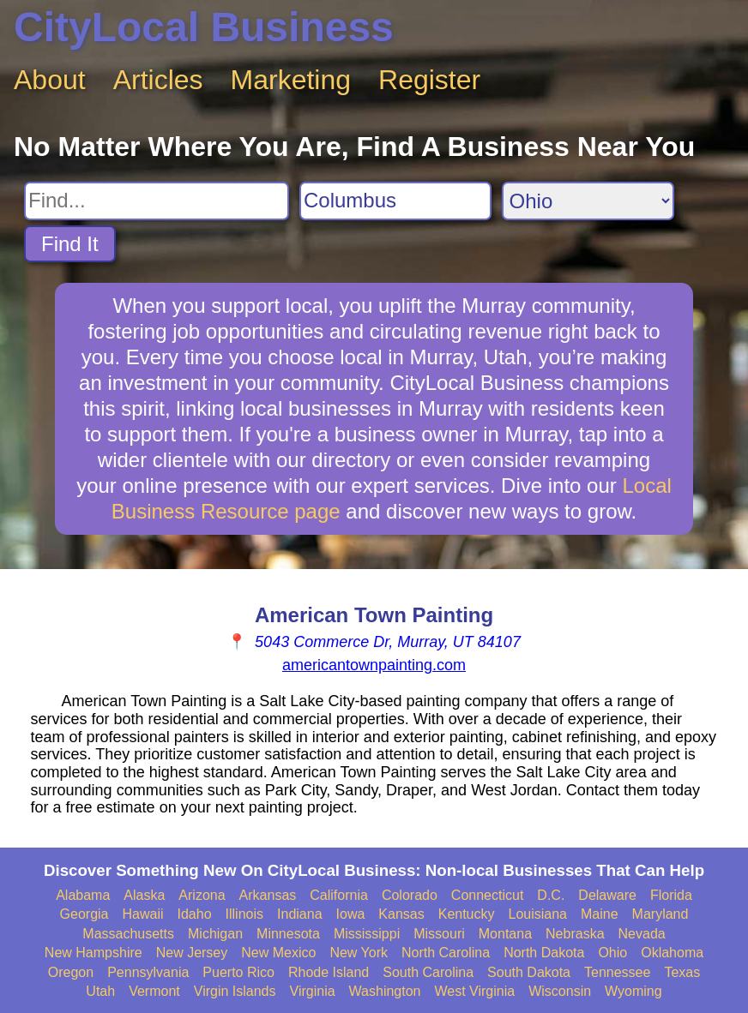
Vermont (154, 991)
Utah (100, 991)
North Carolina (445, 952)
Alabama (83, 895)
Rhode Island (328, 972)
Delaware (607, 895)
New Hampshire (93, 952)
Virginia (312, 991)
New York (358, 952)
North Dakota (544, 952)
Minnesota (288, 933)
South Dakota (528, 972)
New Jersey (192, 952)
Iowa (350, 914)
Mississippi (367, 933)
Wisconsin (559, 991)
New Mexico (278, 952)
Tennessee (617, 972)
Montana (505, 933)
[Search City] (395, 201)
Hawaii (143, 914)
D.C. (550, 895)
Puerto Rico (238, 972)
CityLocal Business (204, 27)
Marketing (291, 79)
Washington (385, 991)
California (339, 895)
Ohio (612, 952)
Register (429, 79)
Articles (158, 79)
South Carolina (428, 972)
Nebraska (575, 933)
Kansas (401, 914)
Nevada (642, 933)
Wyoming (633, 991)
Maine (599, 914)
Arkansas (268, 895)
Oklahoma (672, 952)
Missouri (439, 933)
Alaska (144, 895)
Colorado (409, 895)
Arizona (201, 895)
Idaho (195, 914)
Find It (70, 243)
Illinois (244, 914)
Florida (671, 895)
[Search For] (156, 201)
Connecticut (487, 895)
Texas (682, 972)
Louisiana (538, 914)
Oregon (71, 972)
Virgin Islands (235, 991)
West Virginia (475, 991)
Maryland (660, 914)
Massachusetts (128, 933)
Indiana (300, 914)
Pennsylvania (148, 972)
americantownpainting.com (374, 665)
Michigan (215, 933)
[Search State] (588, 201)
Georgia (84, 914)
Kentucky (466, 914)
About (50, 79)
